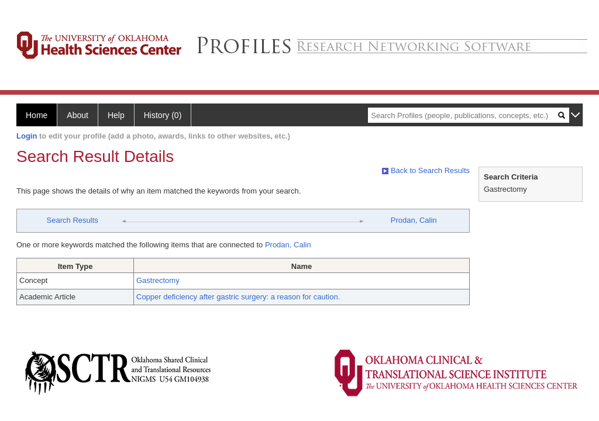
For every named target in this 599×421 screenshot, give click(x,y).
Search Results (72, 220)
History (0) (163, 115)
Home (36, 115)
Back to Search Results (426, 170)
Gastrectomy (158, 280)
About (77, 115)
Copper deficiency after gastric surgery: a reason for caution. (238, 296)
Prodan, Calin (414, 220)
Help (116, 115)
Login (26, 136)
